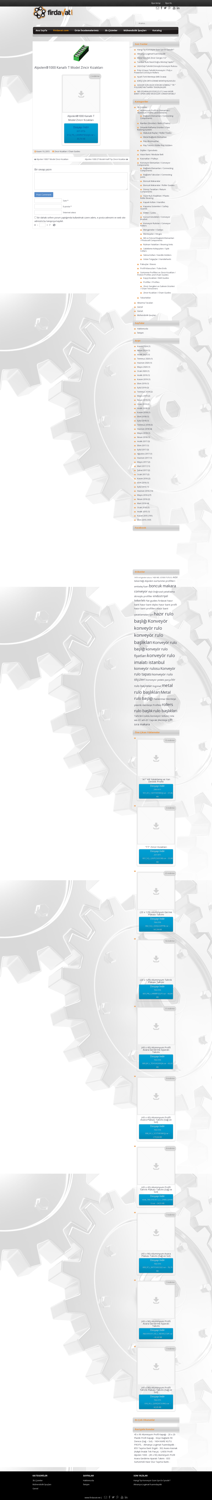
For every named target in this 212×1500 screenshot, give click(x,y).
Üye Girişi (155, 3)
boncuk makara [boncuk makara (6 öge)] (162, 585)
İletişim (140, 332)
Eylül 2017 (141, 449)
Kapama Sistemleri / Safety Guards (154, 207)
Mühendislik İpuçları (135, 30)
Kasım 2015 (142, 515)
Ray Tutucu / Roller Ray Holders (157, 145)
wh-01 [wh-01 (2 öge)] (145, 720)
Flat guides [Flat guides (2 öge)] (152, 600)
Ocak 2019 (142, 404)
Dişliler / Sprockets (148, 150)
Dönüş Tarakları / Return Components (153, 190)
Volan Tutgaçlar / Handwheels (157, 259)
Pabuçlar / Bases (148, 264)
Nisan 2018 (142, 437)
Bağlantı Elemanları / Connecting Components (156, 117)
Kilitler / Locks (149, 212)
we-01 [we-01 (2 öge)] (137, 720)
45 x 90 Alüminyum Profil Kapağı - (151, 1434)
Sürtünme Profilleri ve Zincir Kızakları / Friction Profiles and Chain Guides (156, 273)
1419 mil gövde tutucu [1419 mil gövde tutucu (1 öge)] (143, 577)
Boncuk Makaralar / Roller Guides (159, 185)
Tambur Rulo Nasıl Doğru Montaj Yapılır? (155, 62)
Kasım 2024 (142, 346)
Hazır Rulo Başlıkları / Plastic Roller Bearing (154, 196)
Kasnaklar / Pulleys (149, 158)
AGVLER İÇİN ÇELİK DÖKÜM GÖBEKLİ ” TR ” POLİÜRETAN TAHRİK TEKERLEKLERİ (155, 86)
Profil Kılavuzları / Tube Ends (153, 268)
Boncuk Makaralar (151, 181)
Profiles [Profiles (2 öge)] (157, 705)
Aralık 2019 (142, 375)
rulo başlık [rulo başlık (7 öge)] (143, 710)
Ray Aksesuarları (151, 141)
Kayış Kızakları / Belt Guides (156, 278)
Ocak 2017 (142, 474)
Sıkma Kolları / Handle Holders (157, 255)
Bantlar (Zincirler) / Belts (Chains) (155, 123)
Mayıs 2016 (142, 495)
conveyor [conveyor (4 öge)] (141, 591)
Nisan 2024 (142, 350)
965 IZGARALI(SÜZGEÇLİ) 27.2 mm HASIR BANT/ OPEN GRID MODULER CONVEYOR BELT (155, 92)
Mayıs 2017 (142, 462)
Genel (140, 307)
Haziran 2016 (143, 490)
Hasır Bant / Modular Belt (151, 154)
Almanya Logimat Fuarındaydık (151, 53)
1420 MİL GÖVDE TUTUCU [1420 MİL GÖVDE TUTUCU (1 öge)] (162, 577)
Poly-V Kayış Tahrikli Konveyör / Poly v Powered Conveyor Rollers (153, 71)
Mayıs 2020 (142, 367)
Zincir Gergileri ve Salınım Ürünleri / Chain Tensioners (157, 287)
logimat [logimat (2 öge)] (157, 686)
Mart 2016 (141, 503)
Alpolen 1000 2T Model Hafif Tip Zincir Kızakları (106, 159)
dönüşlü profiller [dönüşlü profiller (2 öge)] (143, 596)
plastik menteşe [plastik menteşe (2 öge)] (143, 705)
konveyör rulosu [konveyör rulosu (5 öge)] (147, 668)
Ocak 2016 (142, 507)
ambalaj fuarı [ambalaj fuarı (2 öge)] (141, 586)
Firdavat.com (61, 30)
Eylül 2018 (141, 420)
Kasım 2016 (142, 478)
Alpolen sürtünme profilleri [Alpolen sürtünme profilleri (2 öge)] (160, 580)
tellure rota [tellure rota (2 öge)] (168, 715)
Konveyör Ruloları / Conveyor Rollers (155, 224)
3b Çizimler (111, 30)
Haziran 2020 (143, 362)
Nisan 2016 (142, 499)
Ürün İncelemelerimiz (87, 30)
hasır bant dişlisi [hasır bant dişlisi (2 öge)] (149, 604)
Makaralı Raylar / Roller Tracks (157, 132)
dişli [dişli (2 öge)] (150, 591)
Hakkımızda (142, 328)
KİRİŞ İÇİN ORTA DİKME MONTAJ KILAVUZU (156, 80)
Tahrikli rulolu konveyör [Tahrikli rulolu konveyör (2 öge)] (147, 715)
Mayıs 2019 (142, 395)
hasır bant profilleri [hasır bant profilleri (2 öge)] (145, 608)
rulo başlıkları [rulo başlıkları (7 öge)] (165, 710)
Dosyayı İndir (81, 133)
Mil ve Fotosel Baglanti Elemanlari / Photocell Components (157, 239)
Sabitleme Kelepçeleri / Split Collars (154, 249)
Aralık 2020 (142, 354)
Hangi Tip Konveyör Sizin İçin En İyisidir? (155, 49)
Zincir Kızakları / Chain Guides (67, 151)
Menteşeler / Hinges (152, 233)
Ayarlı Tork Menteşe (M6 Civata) (151, 76)
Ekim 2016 (141, 482)
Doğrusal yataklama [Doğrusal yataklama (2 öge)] (164, 591)
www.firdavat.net (92, 1497)
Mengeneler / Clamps (153, 229)
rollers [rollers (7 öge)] (167, 704)
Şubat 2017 (142, 470)
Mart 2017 (141, 466)
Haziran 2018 (143, 429)
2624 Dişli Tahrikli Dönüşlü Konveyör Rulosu (157, 66)
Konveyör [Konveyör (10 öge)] (158, 621)
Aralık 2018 (142, 408)
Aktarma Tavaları (145, 302)
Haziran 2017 (143, 457)
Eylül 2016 (141, 486)
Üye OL (168, 3)
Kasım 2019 (142, 379)
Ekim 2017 (141, 445)
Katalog (157, 30)
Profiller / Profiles (151, 282)
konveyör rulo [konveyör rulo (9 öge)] (148, 628)
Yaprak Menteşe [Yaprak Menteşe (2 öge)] (158, 720)
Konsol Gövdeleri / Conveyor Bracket (155, 218)
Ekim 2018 (141, 416)
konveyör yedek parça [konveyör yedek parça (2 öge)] (158, 679)
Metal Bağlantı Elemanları (155, 137)
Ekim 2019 (141, 383)
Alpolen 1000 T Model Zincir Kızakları (51, 159)
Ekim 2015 (141, 519)
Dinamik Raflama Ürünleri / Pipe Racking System (153, 128)
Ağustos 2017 (143, 453)
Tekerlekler (145, 297)
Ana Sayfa (41, 30)
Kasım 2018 (142, 412)
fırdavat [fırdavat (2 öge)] (162, 600)
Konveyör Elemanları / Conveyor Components (153, 163)
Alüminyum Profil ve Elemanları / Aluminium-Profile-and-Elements (153, 111)
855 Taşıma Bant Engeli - (147, 1448)
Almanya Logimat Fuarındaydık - (159, 1444)
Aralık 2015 (142, 511)
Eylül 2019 (141, 387)
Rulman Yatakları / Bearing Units (158, 244)
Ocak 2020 (142, 371)
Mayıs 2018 (142, 433)
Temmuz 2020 (143, 358)
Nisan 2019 (142, 400)
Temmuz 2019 (143, 391)
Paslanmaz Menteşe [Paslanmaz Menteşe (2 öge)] (165, 698)
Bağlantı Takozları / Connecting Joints (156, 175)
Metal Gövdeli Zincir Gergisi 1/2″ (152, 57)
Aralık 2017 (142, 441)
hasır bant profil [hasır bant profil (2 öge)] (168, 604)
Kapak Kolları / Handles (154, 202)
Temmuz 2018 (143, 424)
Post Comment (43, 194)
